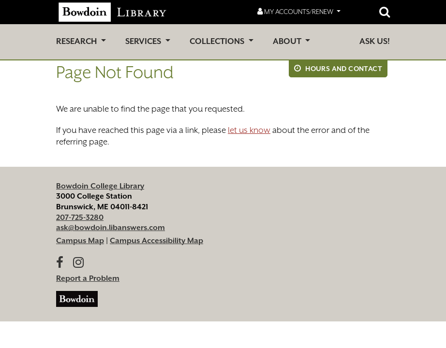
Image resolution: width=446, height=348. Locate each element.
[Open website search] (384, 12)
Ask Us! (374, 41)
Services (144, 41)
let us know (249, 130)
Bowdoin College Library (100, 186)
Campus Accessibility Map (156, 240)
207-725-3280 (80, 217)
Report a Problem (87, 278)
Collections (218, 41)
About (288, 41)
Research (77, 41)
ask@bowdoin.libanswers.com (110, 227)
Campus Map (80, 240)
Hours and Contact (338, 68)
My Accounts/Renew (296, 11)
